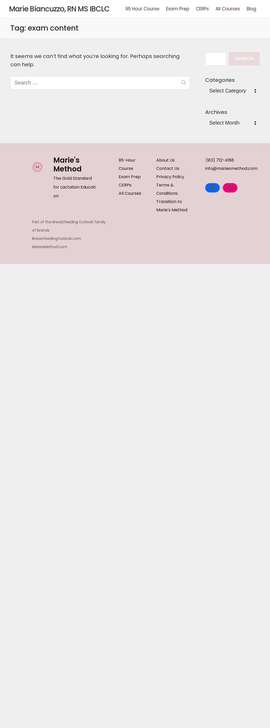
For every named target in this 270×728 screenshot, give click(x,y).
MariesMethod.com (49, 246)
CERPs (125, 185)
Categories (220, 80)
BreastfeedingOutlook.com (56, 238)
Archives (216, 112)
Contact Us (167, 168)
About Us (165, 160)
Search (244, 58)
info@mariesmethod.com (231, 168)
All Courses (130, 193)
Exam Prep (130, 177)
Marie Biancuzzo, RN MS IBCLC (59, 9)
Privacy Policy (170, 177)
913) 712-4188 (220, 160)
